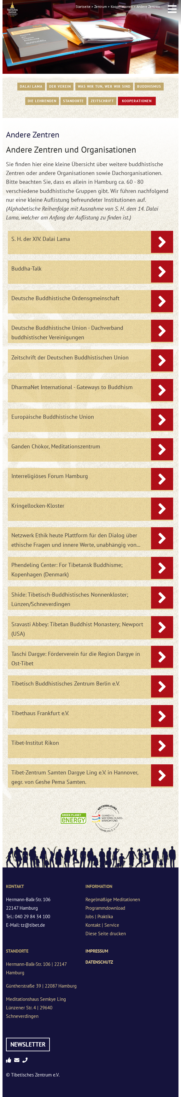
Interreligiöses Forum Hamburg (49, 476)
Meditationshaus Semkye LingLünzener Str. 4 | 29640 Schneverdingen (36, 1007)
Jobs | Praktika (99, 916)
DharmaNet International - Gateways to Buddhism (72, 387)
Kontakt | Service (102, 925)
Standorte (73, 101)
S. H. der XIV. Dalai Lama (40, 238)
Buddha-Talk (26, 268)
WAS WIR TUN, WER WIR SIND (104, 86)
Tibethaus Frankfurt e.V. (40, 713)
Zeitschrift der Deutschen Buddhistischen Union (70, 357)
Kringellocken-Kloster (37, 505)
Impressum (96, 951)
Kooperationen (122, 6)
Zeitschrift (102, 101)
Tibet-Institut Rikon (35, 742)
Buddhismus (149, 86)
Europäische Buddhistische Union (52, 416)
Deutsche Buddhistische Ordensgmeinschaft (65, 298)
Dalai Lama (31, 86)
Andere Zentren (148, 6)
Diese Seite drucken (105, 934)
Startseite (83, 6)
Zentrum (100, 6)
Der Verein (60, 86)
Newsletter (27, 1044)
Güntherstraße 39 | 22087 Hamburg (41, 986)
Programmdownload (105, 908)
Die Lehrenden (42, 101)
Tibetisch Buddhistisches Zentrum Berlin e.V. (65, 683)
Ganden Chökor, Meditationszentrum (55, 446)
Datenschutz (99, 962)
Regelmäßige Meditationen (112, 899)
